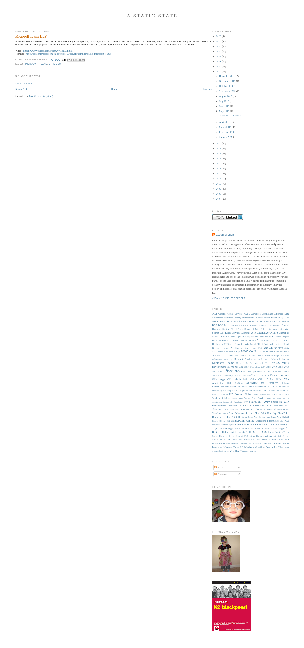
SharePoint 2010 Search (239, 406)
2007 (219, 198)
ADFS (247, 313)
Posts (218, 467)
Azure (215, 321)
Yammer (254, 451)
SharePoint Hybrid (280, 417)
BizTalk (231, 325)
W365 (215, 443)
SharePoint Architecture (241, 413)
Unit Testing (278, 436)
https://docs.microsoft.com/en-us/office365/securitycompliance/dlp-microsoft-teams (68, 53)
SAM (286, 394)
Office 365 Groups (280, 371)
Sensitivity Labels (274, 398)
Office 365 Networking (221, 375)
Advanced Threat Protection (267, 318)
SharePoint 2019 (220, 409)
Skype (230, 428)
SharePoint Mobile (221, 421)
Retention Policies (220, 394)
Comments (221, 474)
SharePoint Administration (241, 409)
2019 (219, 71)
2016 (219, 153)
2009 (219, 188)
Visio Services (263, 439)
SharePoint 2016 (281, 406)
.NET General (218, 314)
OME (229, 383)
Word (280, 447)
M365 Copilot (249, 351)
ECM (262, 329)
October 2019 (226, 86)
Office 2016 (217, 372)
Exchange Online (267, 332)
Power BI (235, 387)
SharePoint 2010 (259, 401)
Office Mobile (234, 379)
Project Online (245, 390)
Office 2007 (260, 367)
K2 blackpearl (262, 340)
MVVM (230, 367)
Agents (283, 318)
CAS (247, 325)
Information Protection (238, 340)
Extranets (264, 336)
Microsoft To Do (244, 363)
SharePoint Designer (236, 416)
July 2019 (224, 101)
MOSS (276, 362)
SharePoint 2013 (262, 405)
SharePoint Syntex (226, 425)
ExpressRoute (252, 336)
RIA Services (236, 394)
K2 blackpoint (278, 340)
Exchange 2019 (248, 333)
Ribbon (248, 394)
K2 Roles (228, 344)
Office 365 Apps (248, 371)
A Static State (152, 16)
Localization (245, 348)
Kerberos (224, 348)
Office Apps (218, 379)
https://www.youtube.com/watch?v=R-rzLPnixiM (48, 50)
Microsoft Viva (261, 363)
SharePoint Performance (267, 421)
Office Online (249, 379)
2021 (219, 61)
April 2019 (225, 121)
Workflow (235, 451)
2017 (219, 148)
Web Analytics (232, 444)
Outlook (285, 383)
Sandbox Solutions (221, 398)
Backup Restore (281, 321)
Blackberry (239, 325)
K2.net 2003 (255, 344)
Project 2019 (232, 391)
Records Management (279, 390)
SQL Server (254, 432)
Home (114, 88)
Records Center (260, 390)
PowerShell (283, 387)
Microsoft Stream (280, 359)
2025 (219, 41)
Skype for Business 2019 (266, 428)
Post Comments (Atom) (41, 96)
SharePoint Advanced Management (272, 409)
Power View (247, 387)
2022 (219, 56)
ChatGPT (254, 325)
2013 (219, 168)
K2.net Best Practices (272, 344)
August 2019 (226, 96)
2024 (219, 46)
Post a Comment (23, 83)
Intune (251, 340)
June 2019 (224, 106)
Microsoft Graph (272, 356)
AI (288, 318)
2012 (219, 173)
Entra (222, 333)
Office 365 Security (278, 375)
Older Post (206, 88)
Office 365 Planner (240, 375)
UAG (246, 436)
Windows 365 (246, 444)
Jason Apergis (225, 235)
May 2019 (224, 111)
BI (225, 325)
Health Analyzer (282, 337)
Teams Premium (275, 432)
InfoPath (223, 340)
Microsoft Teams (36, 64)
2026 (219, 36)
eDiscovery (272, 329)
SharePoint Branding (266, 413)
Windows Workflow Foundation (260, 447)
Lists (237, 348)
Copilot (226, 328)
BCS (214, 325)
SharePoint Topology (245, 424)
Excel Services (232, 332)
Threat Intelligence (226, 436)
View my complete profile (229, 298)
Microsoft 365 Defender (236, 356)
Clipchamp (263, 325)
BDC (220, 325)
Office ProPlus (266, 379)
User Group (226, 439)
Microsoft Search (262, 359)
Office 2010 (271, 367)
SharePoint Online (242, 420)
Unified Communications (260, 436)
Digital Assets (237, 329)
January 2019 (226, 136)
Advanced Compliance (262, 314)
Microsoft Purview (243, 359)
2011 (219, 178)
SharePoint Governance (259, 417)
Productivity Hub (219, 391)
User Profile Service (241, 440)
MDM (262, 351)
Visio (253, 440)
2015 (219, 158)
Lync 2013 (257, 348)
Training (239, 436)
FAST (272, 336)
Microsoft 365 (272, 351)
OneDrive (239, 383)
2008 (219, 193)
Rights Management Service (265, 394)
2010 (219, 183)
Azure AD (224, 321)
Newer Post (21, 88)
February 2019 (226, 131)
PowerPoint (272, 387)
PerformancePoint (220, 387)
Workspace (244, 451)
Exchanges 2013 (238, 336)
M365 (280, 348)
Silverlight (283, 424)
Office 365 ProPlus (258, 375)
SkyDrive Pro (219, 428)
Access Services (234, 314)
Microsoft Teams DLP (31, 36)
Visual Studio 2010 (280, 439)
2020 (219, 66)
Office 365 (55, 64)
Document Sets (251, 329)
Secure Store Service (254, 398)
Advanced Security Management (239, 318)
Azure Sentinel (266, 321)
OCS (252, 367)
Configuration (274, 325)
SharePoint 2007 (241, 402)
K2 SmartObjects (241, 344)
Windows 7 (258, 444)
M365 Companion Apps (229, 351)
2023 (219, 51)
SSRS (264, 432)
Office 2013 (283, 367)
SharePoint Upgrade (267, 424)
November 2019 (227, 80)
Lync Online (269, 347)
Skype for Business (243, 428)
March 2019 (225, 126)
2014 (219, 163)
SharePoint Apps (220, 413)
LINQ (231, 348)
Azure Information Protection (244, 321)
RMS (281, 394)
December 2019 (227, 75)
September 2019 (227, 91)
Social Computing (238, 432)
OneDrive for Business (262, 382)
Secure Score (237, 398)
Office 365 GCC (264, 372)
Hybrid (215, 340)
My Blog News (242, 367)
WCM (222, 443)
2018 (219, 143)
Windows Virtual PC (233, 447)
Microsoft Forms (256, 356)
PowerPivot (260, 387)
